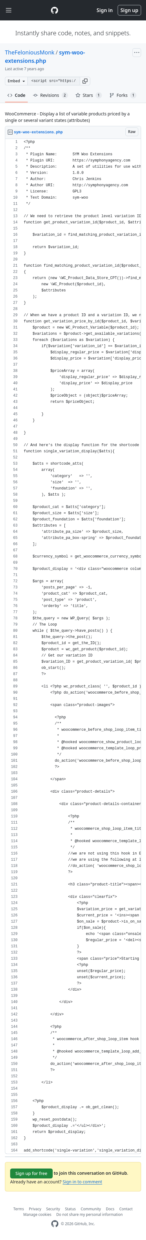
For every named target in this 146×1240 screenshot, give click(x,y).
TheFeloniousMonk (30, 52)
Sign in (105, 10)
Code (16, 95)
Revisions (50, 95)
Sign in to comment (82, 1182)
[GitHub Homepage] (55, 1224)
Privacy (35, 1209)
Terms (18, 1209)
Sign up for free (31, 1173)
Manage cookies (37, 1214)
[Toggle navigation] (8, 10)
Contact (125, 1209)
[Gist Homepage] (54, 10)
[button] (85, 81)
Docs (110, 1209)
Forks (123, 95)
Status (70, 1209)
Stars (88, 95)
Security (53, 1209)
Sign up (129, 10)
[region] (73, 646)
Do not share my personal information (89, 1214)
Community (91, 1209)
